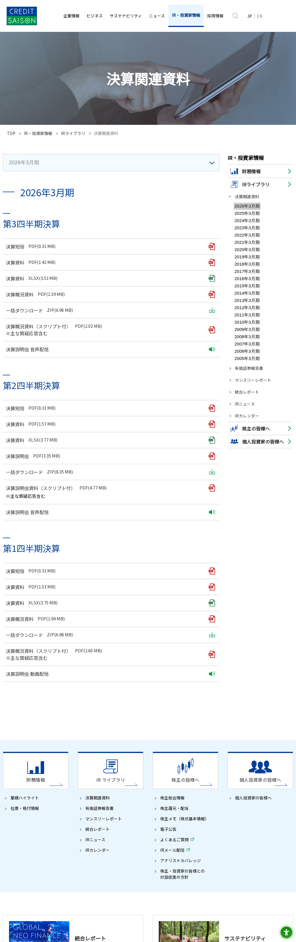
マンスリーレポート (253, 225)
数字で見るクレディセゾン (27, 672)
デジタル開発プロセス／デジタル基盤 (112, 644)
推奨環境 (163, 876)
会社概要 (14, 630)
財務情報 (14, 781)
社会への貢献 (177, 661)
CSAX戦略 (90, 630)
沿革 (10, 658)
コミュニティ (180, 675)
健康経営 (177, 718)
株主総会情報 (172, 380)
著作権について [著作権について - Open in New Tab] (38, 859)
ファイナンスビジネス (97, 658)
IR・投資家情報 (38, 133)
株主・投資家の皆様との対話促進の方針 (182, 457)
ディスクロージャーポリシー (131, 868)
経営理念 (14, 616)
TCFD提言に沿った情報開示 (191, 654)
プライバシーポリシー (172, 859)
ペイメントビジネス (95, 651)
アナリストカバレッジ (180, 443)
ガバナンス (15, 687)
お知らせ (246, 623)
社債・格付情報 (24, 391)
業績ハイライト (24, 380)
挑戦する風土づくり (185, 704)
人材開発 (177, 711)
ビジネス (83, 607)
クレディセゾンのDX (95, 623)
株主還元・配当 (174, 391)
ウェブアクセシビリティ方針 (187, 868)
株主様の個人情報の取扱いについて (249, 868)
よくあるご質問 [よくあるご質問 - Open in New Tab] (174, 422)
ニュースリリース (252, 616)
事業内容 (14, 665)
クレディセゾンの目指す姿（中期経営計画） (114, 616)
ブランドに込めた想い (24, 679)
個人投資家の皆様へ (253, 380)
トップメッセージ (21, 623)
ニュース (243, 607)
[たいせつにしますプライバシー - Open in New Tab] (274, 927)
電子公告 (168, 412)
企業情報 (11, 607)
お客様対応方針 (30, 868)
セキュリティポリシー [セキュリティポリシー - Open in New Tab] (252, 859)
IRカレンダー (247, 261)
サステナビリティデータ (186, 640)
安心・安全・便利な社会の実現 (194, 668)
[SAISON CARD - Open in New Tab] (148, 887)
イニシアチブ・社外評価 (186, 746)
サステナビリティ (179, 607)
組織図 (12, 644)
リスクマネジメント (26, 708)
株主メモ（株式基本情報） (184, 401)
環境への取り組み (180, 647)
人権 (173, 682)
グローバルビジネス (95, 665)
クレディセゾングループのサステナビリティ (187, 623)
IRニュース (245, 249)
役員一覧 (14, 637)
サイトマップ (136, 876)
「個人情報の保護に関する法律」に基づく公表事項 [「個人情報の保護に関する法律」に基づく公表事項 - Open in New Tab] (102, 859)
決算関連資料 (247, 196)
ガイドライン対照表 (182, 760)
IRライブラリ (73, 133)
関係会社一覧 (17, 651)
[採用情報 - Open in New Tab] (215, 16)
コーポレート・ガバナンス (31, 693)
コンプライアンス (24, 700)
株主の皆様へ (177, 781)
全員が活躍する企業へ (184, 689)
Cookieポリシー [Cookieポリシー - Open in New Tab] (212, 859)
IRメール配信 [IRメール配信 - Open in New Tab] (172, 433)
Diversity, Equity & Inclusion (192, 696)
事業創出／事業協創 (98, 637)
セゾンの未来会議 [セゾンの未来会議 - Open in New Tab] (180, 753)
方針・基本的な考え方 (184, 633)
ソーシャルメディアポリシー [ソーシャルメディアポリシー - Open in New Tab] (75, 868)
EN (259, 16)
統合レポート (247, 237)
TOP (11, 133)
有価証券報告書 (249, 214)
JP (249, 16)
